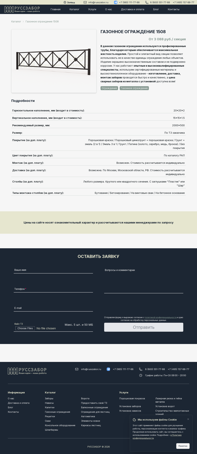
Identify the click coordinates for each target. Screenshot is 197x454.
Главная (55, 9)
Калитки (49, 407)
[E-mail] (53, 308)
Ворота (85, 398)
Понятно (183, 446)
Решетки (50, 416)
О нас (108, 9)
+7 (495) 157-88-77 (183, 2)
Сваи (48, 420)
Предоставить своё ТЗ (94, 403)
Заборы (49, 398)
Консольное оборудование (60, 425)
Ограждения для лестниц (95, 411)
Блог (156, 9)
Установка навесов (130, 410)
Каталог (74, 9)
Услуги (92, 9)
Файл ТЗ (18, 324)
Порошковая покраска (132, 398)
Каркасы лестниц (91, 425)
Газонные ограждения (57, 411)
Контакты (173, 9)
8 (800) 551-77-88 (160, 2)
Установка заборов (130, 406)
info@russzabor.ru (98, 2)
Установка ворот (165, 406)
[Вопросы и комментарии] (144, 280)
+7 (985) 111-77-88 (129, 2)
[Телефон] (53, 289)
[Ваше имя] (53, 270)
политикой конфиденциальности (161, 317)
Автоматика (88, 416)
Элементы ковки (90, 420)
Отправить (144, 327)
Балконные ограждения (94, 407)
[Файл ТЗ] (53, 328)
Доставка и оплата (132, 9)
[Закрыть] (188, 419)
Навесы (49, 403)
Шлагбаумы (51, 429)
